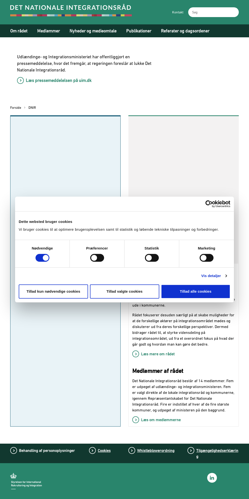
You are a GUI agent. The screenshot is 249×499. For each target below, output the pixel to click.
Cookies (104, 450)
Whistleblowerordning (155, 450)
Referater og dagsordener (185, 30)
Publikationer (138, 30)
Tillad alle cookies (195, 291)
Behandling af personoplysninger (47, 450)
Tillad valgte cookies (125, 291)
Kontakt (177, 12)
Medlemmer (48, 30)
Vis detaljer (211, 276)
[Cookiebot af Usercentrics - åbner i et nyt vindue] (209, 204)
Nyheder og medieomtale (93, 30)
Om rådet (18, 30)
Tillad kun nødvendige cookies (53, 291)
